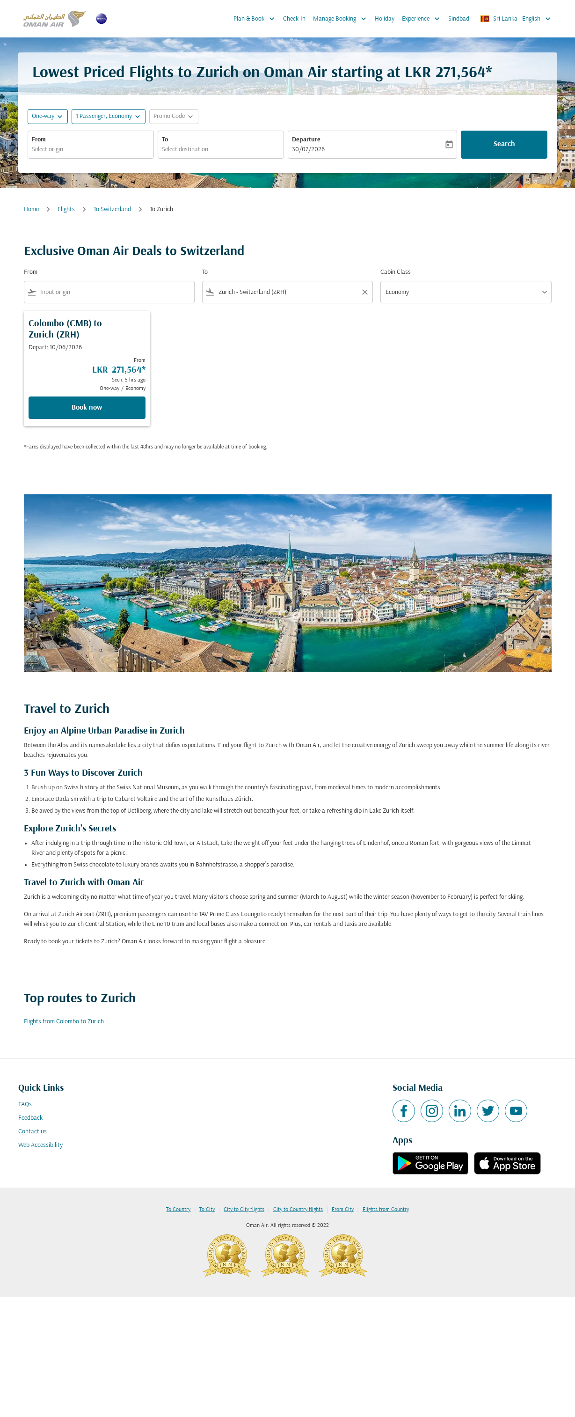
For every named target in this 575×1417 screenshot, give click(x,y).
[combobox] (91, 149)
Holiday (384, 18)
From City (343, 1209)
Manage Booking (342, 19)
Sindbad (458, 18)
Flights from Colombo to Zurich (64, 1021)
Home (31, 209)
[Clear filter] (364, 292)
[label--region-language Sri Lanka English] (516, 19)
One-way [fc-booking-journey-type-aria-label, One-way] (43, 116)
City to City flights (244, 1209)
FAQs (25, 1104)
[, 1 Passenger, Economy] (104, 116)
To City (207, 1209)
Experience (423, 19)
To (165, 139)
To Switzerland (112, 209)
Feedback (30, 1118)
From (39, 139)
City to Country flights (298, 1209)
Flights (66, 209)
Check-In (294, 18)
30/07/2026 (308, 149)
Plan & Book (256, 19)
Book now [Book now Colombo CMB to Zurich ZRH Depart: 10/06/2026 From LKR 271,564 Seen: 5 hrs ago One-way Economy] (87, 407)
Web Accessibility (40, 1145)
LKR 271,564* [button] (448, 73)
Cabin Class (395, 272)
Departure (306, 139)
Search (504, 144)
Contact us (32, 1131)
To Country (178, 1209)
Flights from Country (386, 1209)
